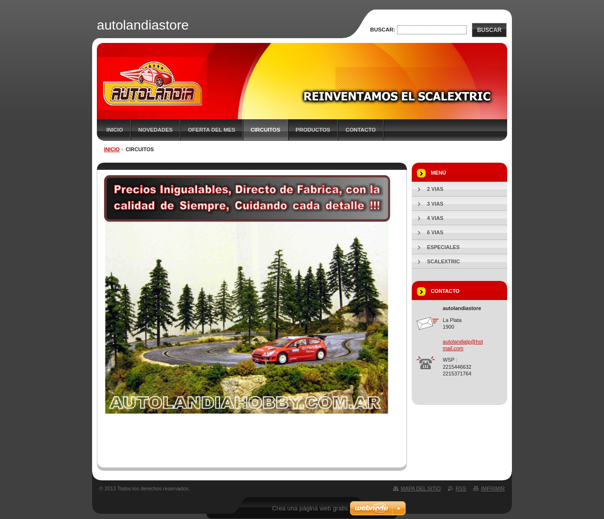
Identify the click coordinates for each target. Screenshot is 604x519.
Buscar (489, 30)
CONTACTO (360, 130)
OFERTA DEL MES (211, 130)
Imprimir (493, 488)
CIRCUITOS (265, 130)
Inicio (114, 130)
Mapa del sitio (421, 488)
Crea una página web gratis (310, 508)
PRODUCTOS (313, 130)
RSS (461, 488)
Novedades (155, 130)
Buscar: (383, 29)
